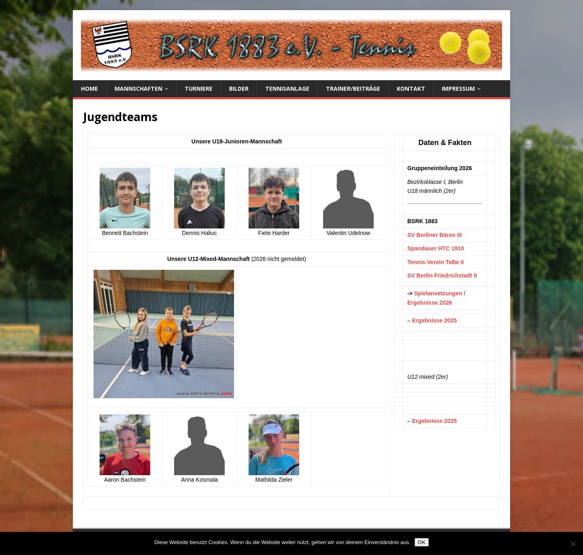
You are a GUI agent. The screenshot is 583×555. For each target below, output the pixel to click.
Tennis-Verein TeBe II (435, 262)
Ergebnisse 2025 (434, 320)
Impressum (458, 88)
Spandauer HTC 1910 (435, 248)
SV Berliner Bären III (434, 235)
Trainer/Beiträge (353, 88)
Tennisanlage (287, 88)
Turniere (199, 88)
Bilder (239, 88)
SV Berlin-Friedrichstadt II (442, 275)
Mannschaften (138, 88)
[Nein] (573, 544)
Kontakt (411, 88)
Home (89, 88)
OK (422, 542)
